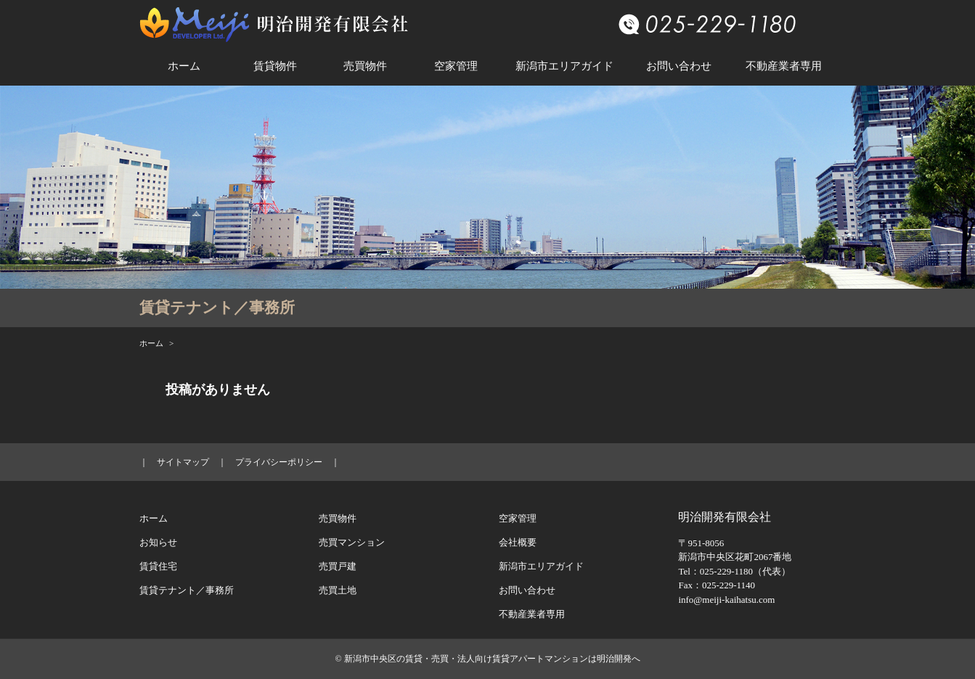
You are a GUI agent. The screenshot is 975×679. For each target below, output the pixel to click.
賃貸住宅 (158, 566)
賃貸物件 (275, 66)
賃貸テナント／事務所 (186, 590)
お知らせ (158, 542)
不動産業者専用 (784, 66)
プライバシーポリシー (278, 462)
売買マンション (352, 542)
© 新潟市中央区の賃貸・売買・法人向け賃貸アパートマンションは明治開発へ (487, 659)
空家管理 (456, 66)
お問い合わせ (678, 66)
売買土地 (337, 590)
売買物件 (365, 66)
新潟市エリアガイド (564, 66)
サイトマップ (183, 462)
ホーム (184, 66)
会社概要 (518, 542)
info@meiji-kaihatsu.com (726, 599)
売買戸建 (337, 566)
